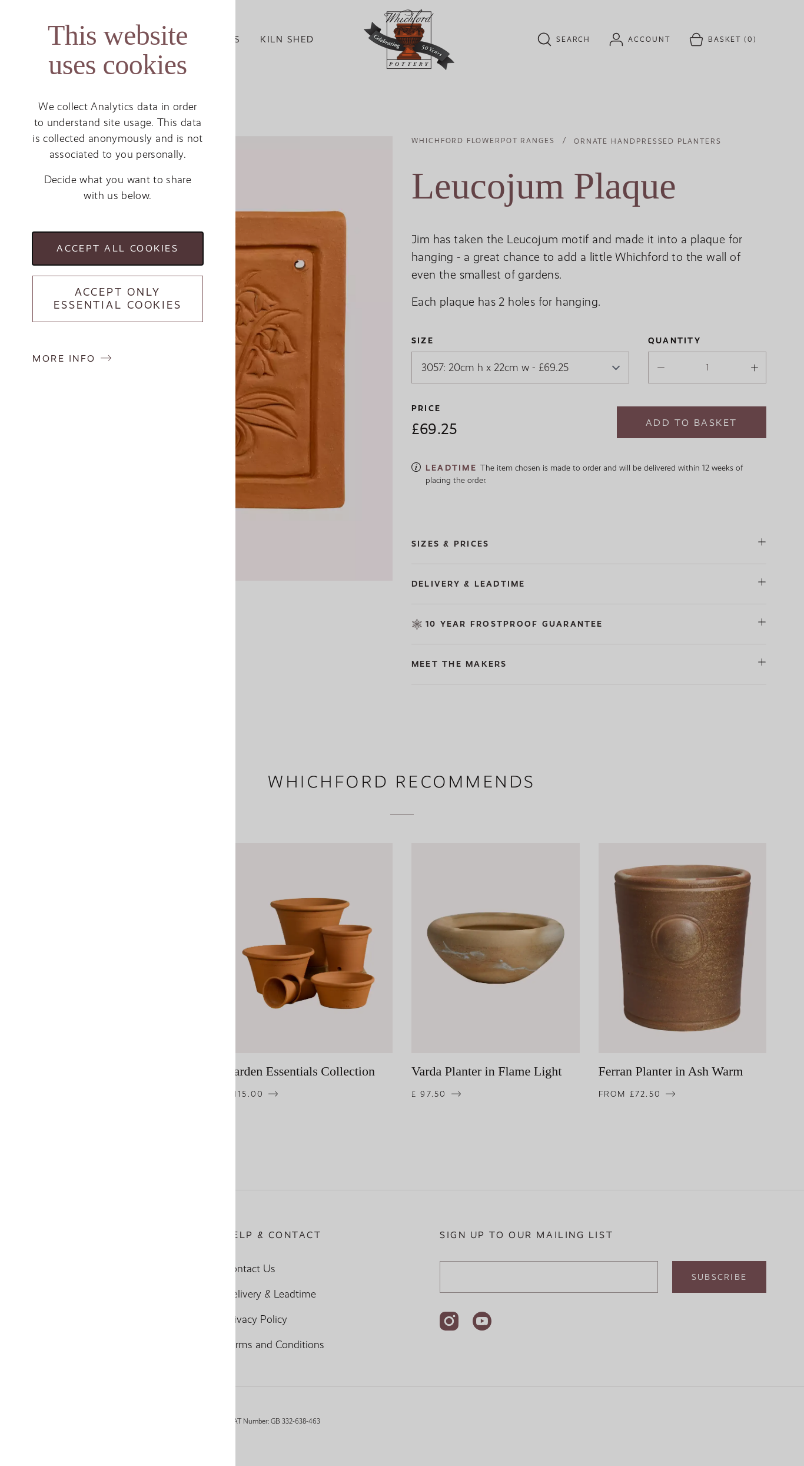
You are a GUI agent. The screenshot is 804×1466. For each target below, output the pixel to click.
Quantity (674, 340)
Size (422, 340)
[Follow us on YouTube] (482, 1321)
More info (64, 358)
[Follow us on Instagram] (449, 1321)
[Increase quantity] (751, 368)
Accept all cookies (117, 248)
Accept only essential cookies (118, 299)
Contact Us (250, 1269)
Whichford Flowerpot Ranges (483, 141)
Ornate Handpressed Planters (648, 141)
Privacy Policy (256, 1319)
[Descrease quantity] (657, 368)
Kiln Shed (287, 39)
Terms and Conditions (274, 1345)
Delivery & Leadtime (270, 1294)
